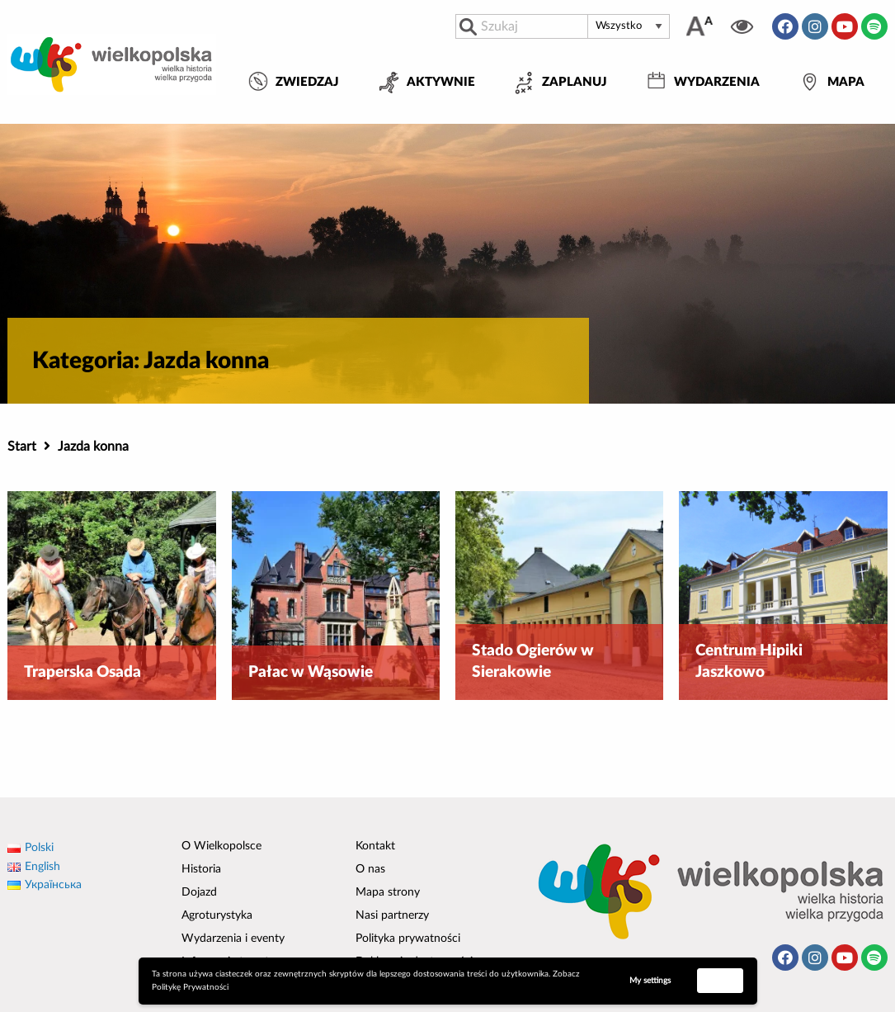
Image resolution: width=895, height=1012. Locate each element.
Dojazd (199, 892)
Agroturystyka (216, 915)
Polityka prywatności (408, 938)
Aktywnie (441, 82)
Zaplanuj (574, 82)
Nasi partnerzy (392, 915)
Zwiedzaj (307, 82)
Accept (720, 980)
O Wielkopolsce (221, 846)
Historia (201, 869)
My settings (650, 981)
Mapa (845, 82)
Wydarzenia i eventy (233, 938)
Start (21, 446)
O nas (370, 869)
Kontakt (375, 846)
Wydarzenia (717, 82)
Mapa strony (388, 892)
